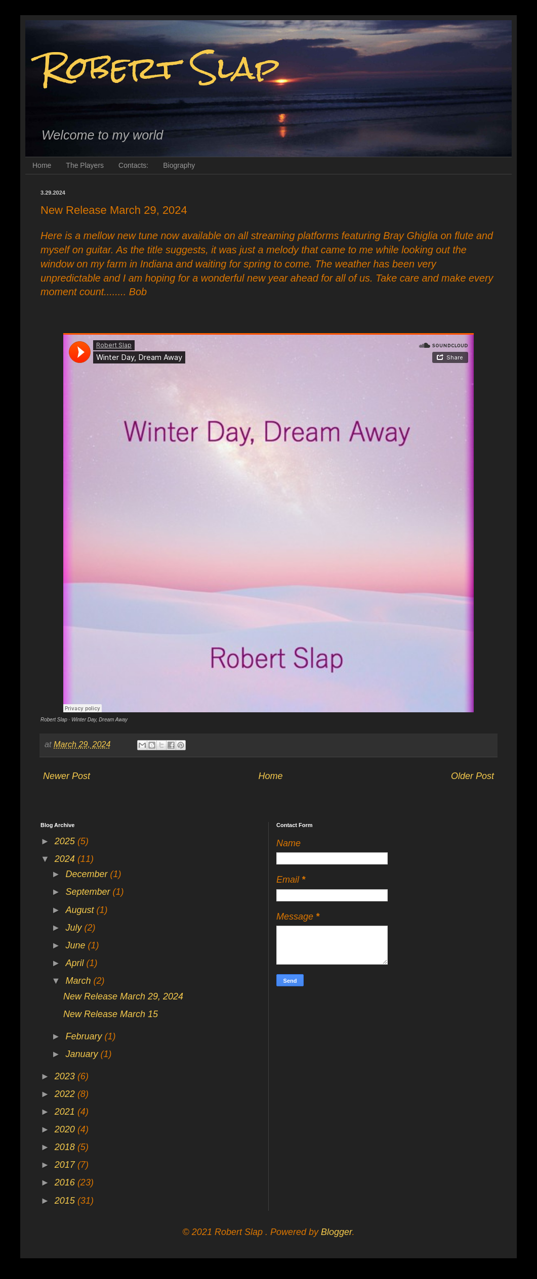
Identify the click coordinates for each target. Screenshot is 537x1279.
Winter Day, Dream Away (99, 719)
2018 (66, 1147)
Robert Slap (159, 67)
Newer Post (66, 776)
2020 (66, 1129)
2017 (66, 1165)
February (84, 1036)
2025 (66, 841)
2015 (66, 1201)
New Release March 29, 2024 (123, 996)
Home (41, 165)
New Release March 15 (110, 1014)
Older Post (472, 776)
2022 (66, 1094)
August (80, 910)
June (76, 945)
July (74, 928)
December (87, 874)
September (88, 892)
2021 (66, 1112)
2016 (66, 1182)
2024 (66, 859)
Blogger (336, 1232)
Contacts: (133, 165)
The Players (85, 165)
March (79, 981)
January (82, 1054)
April (75, 963)
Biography (179, 165)
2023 (66, 1076)
